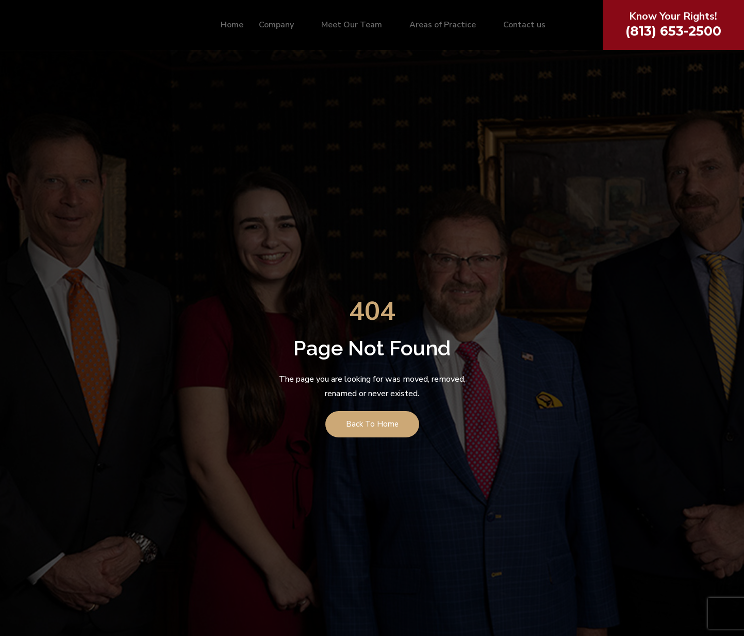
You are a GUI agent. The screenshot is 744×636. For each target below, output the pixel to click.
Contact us (524, 26)
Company (281, 26)
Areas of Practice (447, 26)
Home (232, 26)
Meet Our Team (356, 26)
